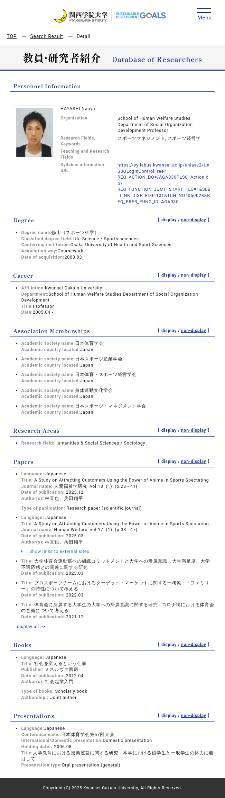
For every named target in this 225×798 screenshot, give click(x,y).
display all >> (31, 626)
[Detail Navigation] (204, 14)
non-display (193, 219)
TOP (12, 36)
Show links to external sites (55, 551)
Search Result (46, 36)
